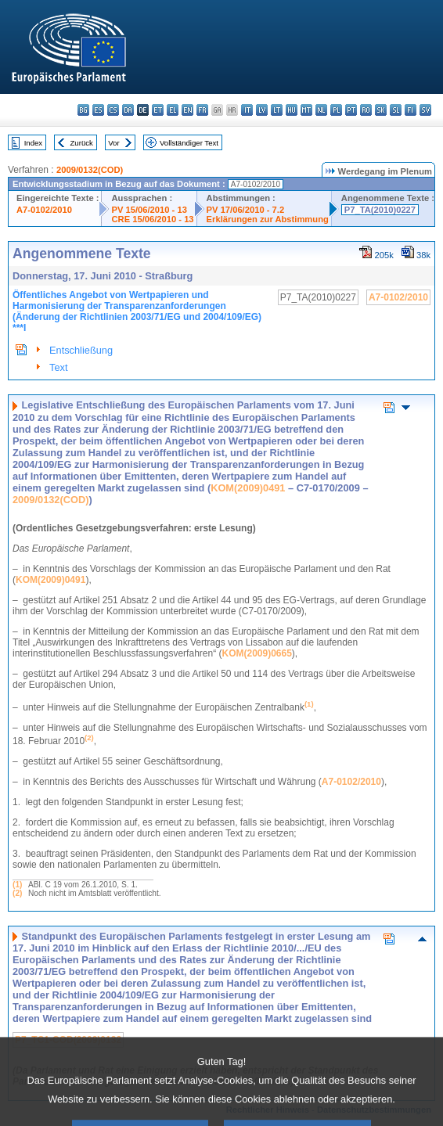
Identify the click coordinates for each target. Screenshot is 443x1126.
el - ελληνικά (172, 110)
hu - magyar (291, 110)
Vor (113, 143)
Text (58, 367)
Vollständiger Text (189, 143)
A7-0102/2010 (44, 209)
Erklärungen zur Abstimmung (268, 219)
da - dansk (128, 110)
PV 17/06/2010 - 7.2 (246, 209)
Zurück (81, 143)
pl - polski (336, 110)
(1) (17, 884)
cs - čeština (113, 110)
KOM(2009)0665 (256, 653)
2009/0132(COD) (89, 169)
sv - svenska (425, 110)
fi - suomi (410, 110)
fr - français (202, 110)
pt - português (351, 110)
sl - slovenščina (396, 110)
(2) (17, 893)
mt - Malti (306, 110)
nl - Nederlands (321, 110)
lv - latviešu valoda (262, 110)
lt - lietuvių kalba (277, 110)
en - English (187, 110)
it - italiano (247, 110)
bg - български (83, 110)
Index (33, 143)
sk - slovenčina (381, 110)
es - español (98, 110)
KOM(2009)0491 (248, 488)
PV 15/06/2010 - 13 (148, 209)
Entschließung (81, 350)
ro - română (366, 110)
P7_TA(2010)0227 (380, 209)
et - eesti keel (158, 110)
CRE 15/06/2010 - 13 (152, 219)
